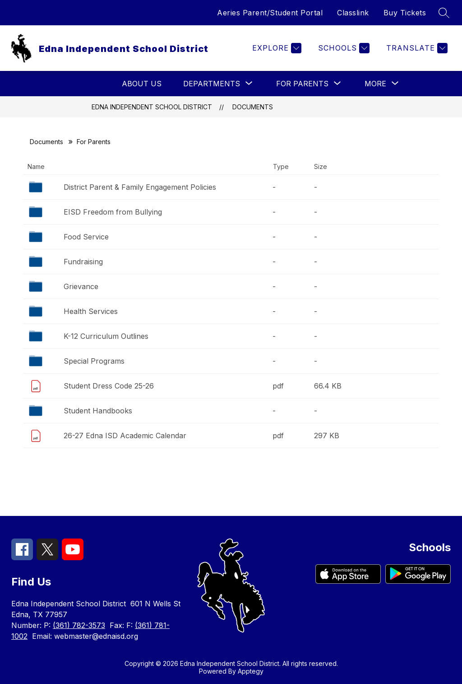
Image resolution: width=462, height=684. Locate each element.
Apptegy (250, 671)
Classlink (353, 12)
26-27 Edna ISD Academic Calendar (125, 435)
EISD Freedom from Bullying (113, 211)
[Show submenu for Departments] (211, 83)
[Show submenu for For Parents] (302, 83)
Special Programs (94, 360)
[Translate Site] (416, 48)
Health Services (91, 311)
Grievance (81, 286)
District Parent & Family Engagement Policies (140, 187)
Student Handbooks (98, 410)
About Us (142, 83)
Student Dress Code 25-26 (109, 385)
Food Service (86, 236)
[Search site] (444, 12)
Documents (252, 107)
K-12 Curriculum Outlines (106, 336)
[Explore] (275, 48)
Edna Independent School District (152, 107)
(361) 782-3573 (79, 625)
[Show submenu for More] (375, 83)
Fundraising (83, 261)
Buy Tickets (404, 12)
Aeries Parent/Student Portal (270, 12)
